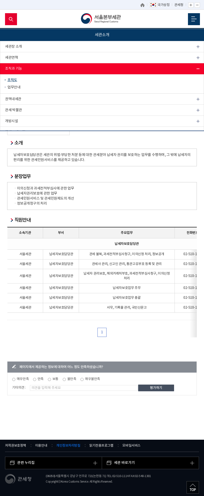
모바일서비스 (131, 446)
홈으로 (142, 5)
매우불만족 (92, 379)
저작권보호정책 (15, 446)
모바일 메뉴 (194, 19)
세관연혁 (11, 58)
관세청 (178, 5)
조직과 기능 (13, 69)
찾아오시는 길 (15, 132)
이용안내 (41, 446)
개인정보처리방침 (68, 446)
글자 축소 (197, 5)
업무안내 (13, 87)
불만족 (71, 379)
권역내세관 (13, 99)
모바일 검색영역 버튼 (11, 19)
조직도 (12, 80)
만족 (41, 379)
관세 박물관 (13, 110)
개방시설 (11, 121)
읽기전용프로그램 (101, 446)
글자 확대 (190, 5)
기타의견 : (19, 388)
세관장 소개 (13, 47)
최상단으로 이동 (193, 487)
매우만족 (23, 379)
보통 (55, 379)
